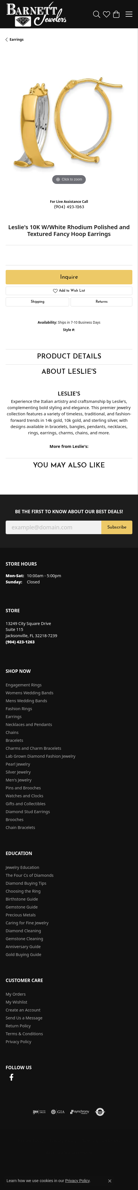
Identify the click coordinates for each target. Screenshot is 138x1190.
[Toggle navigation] (129, 14)
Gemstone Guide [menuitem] (22, 907)
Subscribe (116, 527)
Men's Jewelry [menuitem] (19, 780)
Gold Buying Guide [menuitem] (23, 954)
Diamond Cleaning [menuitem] (23, 930)
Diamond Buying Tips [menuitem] (26, 883)
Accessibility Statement (69, 1152)
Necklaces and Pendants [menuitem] (29, 724)
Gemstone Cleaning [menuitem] (24, 938)
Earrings (17, 39)
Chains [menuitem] (12, 732)
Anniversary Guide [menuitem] (23, 946)
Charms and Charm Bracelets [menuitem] (33, 748)
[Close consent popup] (109, 1181)
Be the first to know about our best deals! (69, 511)
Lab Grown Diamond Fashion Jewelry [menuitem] (40, 756)
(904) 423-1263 (69, 207)
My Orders (16, 994)
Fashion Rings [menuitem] (19, 708)
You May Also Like (69, 465)
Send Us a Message (24, 1018)
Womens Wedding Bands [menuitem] (29, 692)
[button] (96, 14)
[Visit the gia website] (58, 1112)
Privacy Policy (18, 1041)
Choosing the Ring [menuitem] (23, 891)
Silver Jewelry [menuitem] (18, 772)
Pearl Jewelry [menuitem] (18, 764)
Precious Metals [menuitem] (21, 915)
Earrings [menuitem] (13, 716)
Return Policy (18, 1025)
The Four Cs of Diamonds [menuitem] (30, 875)
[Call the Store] (20, 642)
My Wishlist (16, 1002)
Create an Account (23, 1010)
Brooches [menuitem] (14, 819)
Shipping (37, 302)
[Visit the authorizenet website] (100, 1112)
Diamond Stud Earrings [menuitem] (28, 811)
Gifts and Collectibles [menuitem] (25, 803)
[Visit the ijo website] (39, 1112)
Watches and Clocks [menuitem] (24, 795)
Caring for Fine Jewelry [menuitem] (27, 922)
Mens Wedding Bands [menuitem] (26, 700)
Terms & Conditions (24, 1033)
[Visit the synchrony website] (79, 1112)
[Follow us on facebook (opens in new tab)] (11, 1077)
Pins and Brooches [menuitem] (23, 788)
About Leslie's (69, 372)
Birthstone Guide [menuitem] (22, 899)
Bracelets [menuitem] (14, 740)
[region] (69, 122)
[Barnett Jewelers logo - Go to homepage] (36, 14)
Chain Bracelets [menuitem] (20, 827)
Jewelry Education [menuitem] (22, 867)
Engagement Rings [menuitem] (24, 685)
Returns (102, 302)
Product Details (69, 356)
